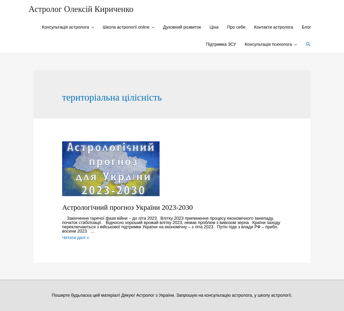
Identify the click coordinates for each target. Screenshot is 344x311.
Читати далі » (75, 237)
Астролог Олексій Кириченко (81, 9)
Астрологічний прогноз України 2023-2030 (127, 207)
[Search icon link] (308, 44)
